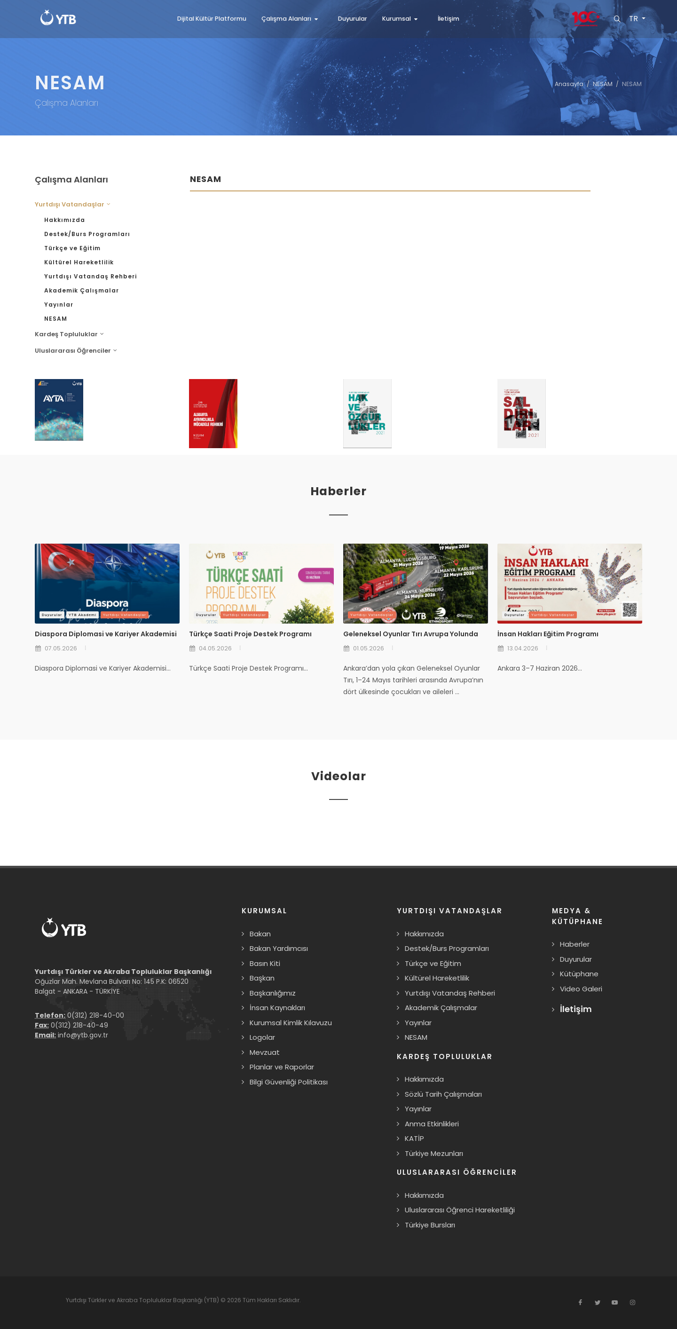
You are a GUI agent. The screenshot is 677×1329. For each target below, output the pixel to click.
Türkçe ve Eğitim (72, 248)
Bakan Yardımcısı (279, 948)
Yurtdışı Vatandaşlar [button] (72, 204)
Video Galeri (581, 989)
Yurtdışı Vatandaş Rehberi (90, 276)
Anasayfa (569, 84)
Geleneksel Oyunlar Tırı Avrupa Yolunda (410, 634)
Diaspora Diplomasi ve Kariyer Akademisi (106, 634)
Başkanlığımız (273, 993)
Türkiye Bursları (430, 1225)
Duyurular (52, 615)
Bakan (260, 934)
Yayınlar (58, 305)
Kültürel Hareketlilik (79, 262)
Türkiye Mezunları (434, 1153)
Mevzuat (265, 1052)
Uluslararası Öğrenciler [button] (76, 350)
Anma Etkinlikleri (432, 1124)
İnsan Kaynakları (277, 1008)
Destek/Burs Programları (87, 234)
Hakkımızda (64, 220)
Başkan (262, 978)
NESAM (603, 84)
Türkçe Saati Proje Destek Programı (250, 634)
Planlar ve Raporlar (282, 1067)
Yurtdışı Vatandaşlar (124, 615)
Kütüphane (579, 974)
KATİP (414, 1138)
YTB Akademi (82, 615)
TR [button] (633, 19)
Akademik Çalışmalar (81, 290)
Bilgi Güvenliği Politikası (289, 1082)
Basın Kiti (265, 963)
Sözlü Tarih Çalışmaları (443, 1094)
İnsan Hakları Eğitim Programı (547, 634)
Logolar (262, 1037)
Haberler (575, 944)
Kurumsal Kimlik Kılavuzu (291, 1023)
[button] (292, 19)
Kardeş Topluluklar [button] (69, 334)
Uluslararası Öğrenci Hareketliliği (460, 1210)
